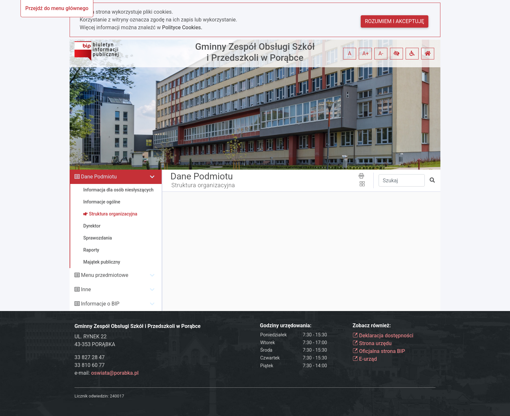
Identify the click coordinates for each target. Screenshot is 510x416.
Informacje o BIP (100, 304)
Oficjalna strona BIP (379, 351)
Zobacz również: (372, 325)
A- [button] (381, 53)
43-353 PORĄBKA (94, 344)
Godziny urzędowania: (285, 325)
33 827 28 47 (89, 357)
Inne (86, 289)
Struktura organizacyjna (203, 185)
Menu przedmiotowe (104, 275)
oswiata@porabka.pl (115, 373)
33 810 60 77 (89, 365)
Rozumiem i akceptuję (394, 21)
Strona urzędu (372, 343)
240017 (117, 396)
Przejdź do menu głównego (56, 8)
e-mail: (106, 373)
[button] (396, 53)
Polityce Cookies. (182, 27)
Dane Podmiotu (99, 177)
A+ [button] (365, 53)
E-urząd (365, 359)
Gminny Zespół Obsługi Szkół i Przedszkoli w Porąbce (255, 52)
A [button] (349, 53)
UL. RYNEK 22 (90, 336)
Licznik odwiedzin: (91, 396)
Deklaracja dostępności (383, 335)
